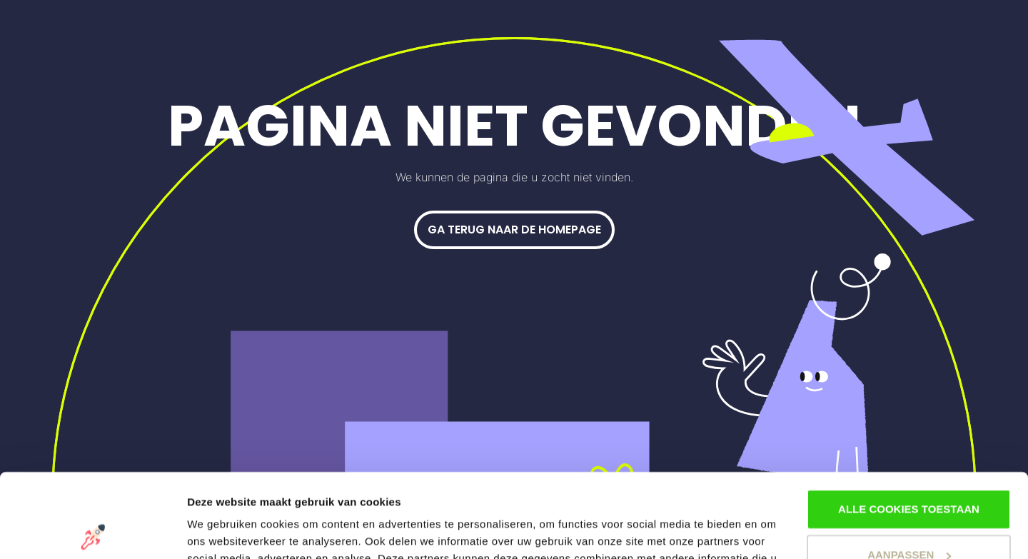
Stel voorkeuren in (234, 531)
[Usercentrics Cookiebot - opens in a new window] (92, 531)
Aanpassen (909, 471)
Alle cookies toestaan (908, 425)
